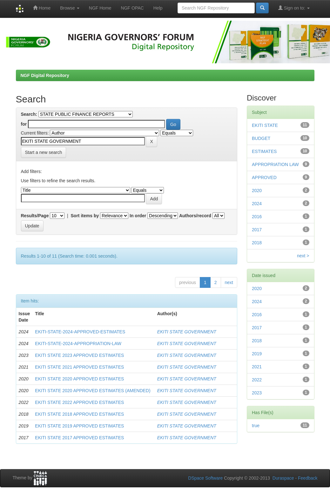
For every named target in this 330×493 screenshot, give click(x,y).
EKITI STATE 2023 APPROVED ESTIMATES (79, 355)
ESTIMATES (264, 151)
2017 (257, 229)
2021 (257, 366)
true (255, 425)
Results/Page (35, 215)
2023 (257, 392)
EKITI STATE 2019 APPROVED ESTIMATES (79, 425)
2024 (257, 203)
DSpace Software (205, 478)
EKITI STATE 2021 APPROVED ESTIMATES (79, 367)
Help (158, 7)
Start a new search (43, 152)
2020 (257, 190)
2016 (257, 216)
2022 (257, 379)
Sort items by (85, 215)
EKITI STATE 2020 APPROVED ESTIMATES (79, 378)
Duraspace (283, 478)
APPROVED (264, 177)
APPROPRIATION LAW (275, 164)
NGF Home (100, 7)
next (229, 282)
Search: (29, 114)
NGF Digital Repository (45, 75)
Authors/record (195, 215)
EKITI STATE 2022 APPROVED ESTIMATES (79, 402)
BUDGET (261, 138)
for (24, 124)
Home (42, 7)
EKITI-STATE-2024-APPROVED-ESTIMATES (80, 331)
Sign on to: (294, 7)
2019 (257, 353)
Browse (69, 7)
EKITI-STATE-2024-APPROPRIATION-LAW (78, 343)
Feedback (307, 478)
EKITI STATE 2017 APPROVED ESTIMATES (79, 437)
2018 (257, 242)
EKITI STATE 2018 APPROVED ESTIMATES (79, 414)
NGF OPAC (132, 7)
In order (138, 215)
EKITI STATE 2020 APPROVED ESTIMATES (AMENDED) (92, 390)
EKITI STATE (265, 125)
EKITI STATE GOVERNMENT (186, 331)
